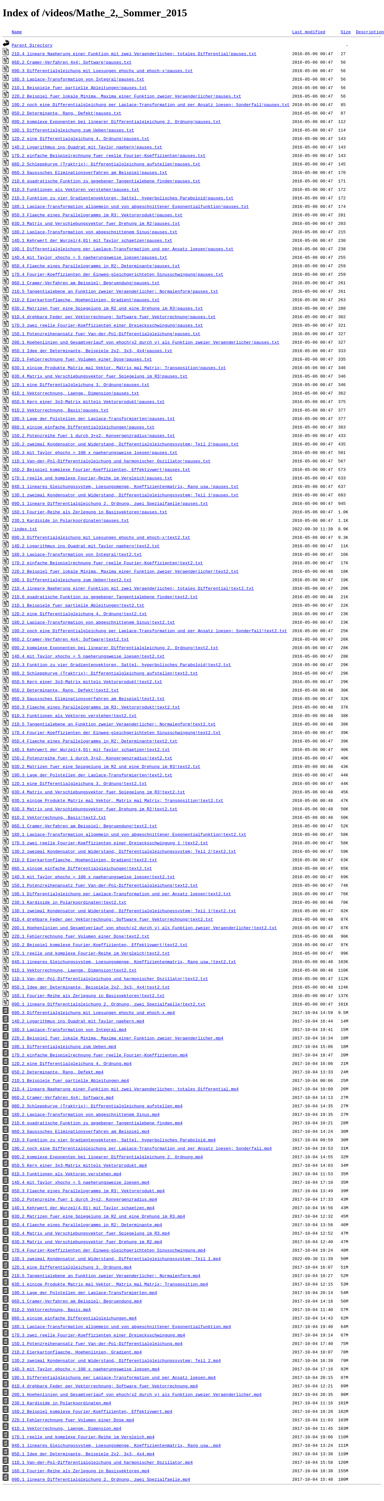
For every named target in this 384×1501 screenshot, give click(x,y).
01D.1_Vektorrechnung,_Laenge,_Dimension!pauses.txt (75, 393)
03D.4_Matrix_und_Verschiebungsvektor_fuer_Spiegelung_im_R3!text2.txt (98, 792)
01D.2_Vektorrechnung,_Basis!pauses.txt (60, 410)
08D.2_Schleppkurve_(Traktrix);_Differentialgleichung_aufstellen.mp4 (97, 1106)
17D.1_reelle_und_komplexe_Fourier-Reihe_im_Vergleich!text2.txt (91, 953)
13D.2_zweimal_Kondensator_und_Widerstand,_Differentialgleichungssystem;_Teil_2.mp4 (116, 1360)
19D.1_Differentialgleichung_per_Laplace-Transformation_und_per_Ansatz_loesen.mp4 (114, 1377)
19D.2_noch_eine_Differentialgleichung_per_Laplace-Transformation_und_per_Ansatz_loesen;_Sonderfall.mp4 (142, 1148)
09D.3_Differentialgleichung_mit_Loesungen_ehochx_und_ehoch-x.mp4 (93, 1012)
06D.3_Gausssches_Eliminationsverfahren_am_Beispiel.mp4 (80, 1131)
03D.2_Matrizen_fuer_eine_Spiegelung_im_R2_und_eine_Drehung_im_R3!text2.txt (106, 766)
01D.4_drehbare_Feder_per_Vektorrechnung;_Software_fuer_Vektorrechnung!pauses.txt (114, 317)
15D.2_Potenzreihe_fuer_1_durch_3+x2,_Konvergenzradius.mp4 (84, 1199)
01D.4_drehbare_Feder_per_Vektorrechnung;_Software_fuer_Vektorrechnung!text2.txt (112, 919)
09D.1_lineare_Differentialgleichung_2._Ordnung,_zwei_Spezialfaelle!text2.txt (109, 1004)
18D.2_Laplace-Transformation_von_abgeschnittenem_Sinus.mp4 (85, 1114)
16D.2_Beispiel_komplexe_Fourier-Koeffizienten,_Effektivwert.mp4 (92, 1411)
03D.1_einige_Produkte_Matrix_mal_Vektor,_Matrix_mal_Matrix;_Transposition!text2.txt (117, 800)
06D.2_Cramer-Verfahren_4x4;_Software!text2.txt (70, 639)
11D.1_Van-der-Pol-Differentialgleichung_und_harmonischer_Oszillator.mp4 (102, 1462)
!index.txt (24, 529)
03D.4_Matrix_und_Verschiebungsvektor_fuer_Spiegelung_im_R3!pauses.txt (100, 376)
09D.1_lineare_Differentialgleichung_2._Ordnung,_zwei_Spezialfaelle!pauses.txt (110, 503)
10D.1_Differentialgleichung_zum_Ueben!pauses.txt (73, 130)
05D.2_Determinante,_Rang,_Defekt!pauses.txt (66, 113)
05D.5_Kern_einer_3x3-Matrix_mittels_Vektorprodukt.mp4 (79, 1165)
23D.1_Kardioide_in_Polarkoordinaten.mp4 (61, 1403)
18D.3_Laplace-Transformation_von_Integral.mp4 (69, 1029)
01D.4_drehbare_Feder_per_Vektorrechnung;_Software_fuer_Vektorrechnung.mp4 (105, 1386)
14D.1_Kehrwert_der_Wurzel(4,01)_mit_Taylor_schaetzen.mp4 (83, 1208)
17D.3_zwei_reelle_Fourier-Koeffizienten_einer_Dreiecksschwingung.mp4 (98, 1335)
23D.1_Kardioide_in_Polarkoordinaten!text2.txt (69, 902)
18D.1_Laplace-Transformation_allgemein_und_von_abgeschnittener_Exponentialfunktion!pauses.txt (130, 206)
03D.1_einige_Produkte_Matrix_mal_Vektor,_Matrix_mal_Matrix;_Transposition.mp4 (110, 1284)
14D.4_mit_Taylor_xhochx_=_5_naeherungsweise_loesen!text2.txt (88, 656)
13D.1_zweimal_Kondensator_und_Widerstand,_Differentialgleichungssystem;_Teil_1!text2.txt (124, 911)
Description (370, 32)
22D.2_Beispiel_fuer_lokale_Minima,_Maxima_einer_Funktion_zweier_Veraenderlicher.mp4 (117, 1038)
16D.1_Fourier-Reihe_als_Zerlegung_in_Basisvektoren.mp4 (80, 1471)
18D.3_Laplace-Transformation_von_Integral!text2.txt (77, 554)
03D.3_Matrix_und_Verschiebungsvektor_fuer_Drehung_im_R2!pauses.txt (96, 223)
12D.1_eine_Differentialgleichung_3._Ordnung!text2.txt (79, 783)
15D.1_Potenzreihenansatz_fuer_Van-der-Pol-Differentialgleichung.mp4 (97, 1343)
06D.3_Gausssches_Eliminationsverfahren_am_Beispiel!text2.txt (88, 698)
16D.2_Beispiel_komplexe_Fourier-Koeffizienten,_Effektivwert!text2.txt (100, 944)
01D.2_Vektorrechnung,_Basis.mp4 (51, 1309)
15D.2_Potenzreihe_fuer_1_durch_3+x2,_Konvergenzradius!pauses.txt (93, 435)
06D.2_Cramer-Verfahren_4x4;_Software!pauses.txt (72, 62)
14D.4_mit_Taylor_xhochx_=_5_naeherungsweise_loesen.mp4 (80, 1182)
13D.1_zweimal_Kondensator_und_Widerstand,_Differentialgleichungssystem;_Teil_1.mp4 (116, 1258)
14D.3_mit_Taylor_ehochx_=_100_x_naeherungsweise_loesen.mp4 (85, 1369)
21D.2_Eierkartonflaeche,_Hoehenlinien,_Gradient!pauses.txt (85, 300)
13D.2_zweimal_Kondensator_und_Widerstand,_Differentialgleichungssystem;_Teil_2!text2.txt (124, 851)
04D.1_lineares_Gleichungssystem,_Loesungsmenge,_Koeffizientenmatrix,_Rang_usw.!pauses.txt (125, 486)
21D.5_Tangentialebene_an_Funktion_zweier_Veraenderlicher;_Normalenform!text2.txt (114, 724)
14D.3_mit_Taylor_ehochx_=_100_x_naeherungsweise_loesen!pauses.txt (94, 452)
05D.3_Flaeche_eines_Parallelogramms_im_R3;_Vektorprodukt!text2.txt (96, 707)
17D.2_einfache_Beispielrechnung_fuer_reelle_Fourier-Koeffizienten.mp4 (100, 1055)
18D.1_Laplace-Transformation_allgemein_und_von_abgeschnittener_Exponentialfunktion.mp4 (121, 1326)
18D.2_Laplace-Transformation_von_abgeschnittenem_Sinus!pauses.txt (94, 232)
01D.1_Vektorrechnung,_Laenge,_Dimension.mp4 (66, 1428)
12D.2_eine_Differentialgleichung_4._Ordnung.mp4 (72, 1063)
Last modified (308, 32)
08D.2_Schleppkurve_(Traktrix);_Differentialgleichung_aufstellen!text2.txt (105, 673)
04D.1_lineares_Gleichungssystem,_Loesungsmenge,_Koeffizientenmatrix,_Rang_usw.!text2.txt (124, 961)
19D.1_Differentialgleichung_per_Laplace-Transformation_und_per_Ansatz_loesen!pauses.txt (123, 249)
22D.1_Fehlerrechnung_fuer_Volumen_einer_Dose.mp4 (73, 1420)
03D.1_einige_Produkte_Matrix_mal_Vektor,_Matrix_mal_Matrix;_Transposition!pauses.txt (119, 367)
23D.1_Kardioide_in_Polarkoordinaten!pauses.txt (70, 520)
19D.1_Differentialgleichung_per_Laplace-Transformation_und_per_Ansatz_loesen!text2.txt (121, 894)
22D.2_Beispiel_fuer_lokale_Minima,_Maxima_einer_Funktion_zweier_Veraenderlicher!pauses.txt (126, 96)
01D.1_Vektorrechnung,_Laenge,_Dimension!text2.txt (74, 970)
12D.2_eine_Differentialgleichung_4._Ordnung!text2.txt (79, 614)
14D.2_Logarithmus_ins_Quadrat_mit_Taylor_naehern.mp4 (78, 1021)
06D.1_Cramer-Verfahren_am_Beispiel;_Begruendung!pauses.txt (85, 283)
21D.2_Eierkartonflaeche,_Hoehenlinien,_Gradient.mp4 (77, 1352)
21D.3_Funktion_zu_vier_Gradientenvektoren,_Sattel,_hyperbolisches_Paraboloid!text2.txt (121, 664)
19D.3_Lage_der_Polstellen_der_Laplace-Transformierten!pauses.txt (93, 418)
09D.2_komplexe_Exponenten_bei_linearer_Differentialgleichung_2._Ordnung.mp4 (107, 1157)
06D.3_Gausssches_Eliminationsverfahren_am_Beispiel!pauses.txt (89, 172)
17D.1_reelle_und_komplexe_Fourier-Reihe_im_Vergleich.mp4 (83, 1437)
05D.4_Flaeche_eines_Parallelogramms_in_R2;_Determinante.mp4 (87, 1224)
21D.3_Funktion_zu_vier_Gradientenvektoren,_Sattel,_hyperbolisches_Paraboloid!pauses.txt (123, 198)
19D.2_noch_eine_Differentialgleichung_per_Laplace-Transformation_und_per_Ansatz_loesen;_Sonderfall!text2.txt (149, 630)
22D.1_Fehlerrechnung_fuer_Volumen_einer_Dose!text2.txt (80, 936)
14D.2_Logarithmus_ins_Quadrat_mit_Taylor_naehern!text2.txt (85, 546)
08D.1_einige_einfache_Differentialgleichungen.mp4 (74, 1318)
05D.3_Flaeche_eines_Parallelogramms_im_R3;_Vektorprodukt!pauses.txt (97, 215)
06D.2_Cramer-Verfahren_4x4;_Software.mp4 (63, 1097)
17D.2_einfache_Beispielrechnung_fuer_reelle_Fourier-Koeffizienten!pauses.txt (109, 155)
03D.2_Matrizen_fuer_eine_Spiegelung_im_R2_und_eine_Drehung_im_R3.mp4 (98, 1216)
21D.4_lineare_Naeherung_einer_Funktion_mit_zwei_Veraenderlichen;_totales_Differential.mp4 (125, 1089)
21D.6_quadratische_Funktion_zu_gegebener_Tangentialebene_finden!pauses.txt (106, 181)
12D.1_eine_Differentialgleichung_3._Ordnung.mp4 (72, 1267)
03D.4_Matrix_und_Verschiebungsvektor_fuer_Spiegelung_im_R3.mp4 (91, 1233)
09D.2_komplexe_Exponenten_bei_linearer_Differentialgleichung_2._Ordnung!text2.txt (115, 647)
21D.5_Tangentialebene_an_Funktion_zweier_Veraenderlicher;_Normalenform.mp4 (106, 1275)
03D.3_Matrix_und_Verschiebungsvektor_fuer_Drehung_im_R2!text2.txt (94, 809)
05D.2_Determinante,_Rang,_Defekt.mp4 (58, 1072)
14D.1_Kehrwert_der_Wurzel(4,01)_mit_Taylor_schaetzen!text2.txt (91, 749)
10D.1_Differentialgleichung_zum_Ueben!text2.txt (72, 580)
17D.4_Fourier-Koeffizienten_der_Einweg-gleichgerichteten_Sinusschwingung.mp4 (109, 1250)
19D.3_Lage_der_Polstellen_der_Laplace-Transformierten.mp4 (84, 1292)
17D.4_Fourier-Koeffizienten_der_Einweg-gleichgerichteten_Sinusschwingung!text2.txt (116, 732)
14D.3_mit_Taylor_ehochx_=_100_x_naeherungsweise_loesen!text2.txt (93, 877)
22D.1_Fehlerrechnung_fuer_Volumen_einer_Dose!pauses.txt (82, 359)
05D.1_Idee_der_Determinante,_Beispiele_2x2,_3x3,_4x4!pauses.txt (92, 350)
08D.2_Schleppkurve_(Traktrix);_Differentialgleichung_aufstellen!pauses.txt (106, 164)
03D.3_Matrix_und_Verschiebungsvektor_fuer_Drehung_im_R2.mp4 (87, 1241)
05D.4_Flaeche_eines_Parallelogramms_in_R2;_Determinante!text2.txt (94, 741)
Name (17, 32)
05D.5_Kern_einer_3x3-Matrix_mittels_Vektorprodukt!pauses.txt (88, 401)
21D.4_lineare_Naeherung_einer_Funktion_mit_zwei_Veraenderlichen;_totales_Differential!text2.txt (133, 588)
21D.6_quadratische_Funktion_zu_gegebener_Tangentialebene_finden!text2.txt (105, 597)
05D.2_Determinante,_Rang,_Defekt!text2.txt (65, 690)
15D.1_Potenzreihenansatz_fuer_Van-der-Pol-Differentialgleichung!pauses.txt (106, 333)
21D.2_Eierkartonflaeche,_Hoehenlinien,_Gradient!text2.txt (84, 860)
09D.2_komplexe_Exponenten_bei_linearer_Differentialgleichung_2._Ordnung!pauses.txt (116, 121)
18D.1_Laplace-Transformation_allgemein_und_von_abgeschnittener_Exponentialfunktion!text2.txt (129, 834)
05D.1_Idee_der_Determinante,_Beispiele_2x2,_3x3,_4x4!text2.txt (91, 987)
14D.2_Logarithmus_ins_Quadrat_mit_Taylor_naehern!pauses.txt (87, 147)
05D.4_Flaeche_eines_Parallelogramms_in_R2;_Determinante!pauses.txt (96, 266)
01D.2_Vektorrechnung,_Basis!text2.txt (59, 817)
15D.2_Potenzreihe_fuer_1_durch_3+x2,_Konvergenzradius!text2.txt (92, 758)
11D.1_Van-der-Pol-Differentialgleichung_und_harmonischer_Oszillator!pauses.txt (111, 461)
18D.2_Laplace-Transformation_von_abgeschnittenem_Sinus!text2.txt (93, 622)
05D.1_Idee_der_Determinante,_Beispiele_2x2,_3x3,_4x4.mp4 (83, 1454)
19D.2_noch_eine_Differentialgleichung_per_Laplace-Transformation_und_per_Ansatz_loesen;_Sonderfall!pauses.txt (151, 104)
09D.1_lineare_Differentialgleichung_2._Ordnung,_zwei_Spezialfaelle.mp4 (101, 1479)
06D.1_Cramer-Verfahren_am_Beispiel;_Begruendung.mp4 (77, 1301)
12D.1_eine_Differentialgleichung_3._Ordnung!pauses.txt (80, 384)
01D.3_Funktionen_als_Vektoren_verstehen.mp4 (66, 1174)
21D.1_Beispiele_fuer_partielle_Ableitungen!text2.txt (78, 605)
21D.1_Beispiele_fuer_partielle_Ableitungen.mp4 (70, 1080)
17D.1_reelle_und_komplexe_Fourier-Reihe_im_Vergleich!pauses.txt (92, 478)
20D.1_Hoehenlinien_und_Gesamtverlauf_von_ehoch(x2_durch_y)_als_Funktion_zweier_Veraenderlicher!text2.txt (144, 927)
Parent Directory (32, 45)
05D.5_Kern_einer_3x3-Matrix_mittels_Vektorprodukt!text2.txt (87, 681)
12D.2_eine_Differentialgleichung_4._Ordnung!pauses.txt (80, 138)
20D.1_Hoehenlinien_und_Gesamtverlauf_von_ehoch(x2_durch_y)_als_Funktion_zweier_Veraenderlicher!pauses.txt (145, 342)
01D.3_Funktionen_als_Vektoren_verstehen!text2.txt (74, 715)
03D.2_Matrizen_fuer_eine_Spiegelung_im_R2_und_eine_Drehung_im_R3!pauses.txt (107, 308)
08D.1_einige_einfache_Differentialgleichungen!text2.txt (82, 868)
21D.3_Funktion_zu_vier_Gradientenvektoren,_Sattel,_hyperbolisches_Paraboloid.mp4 (114, 1140)
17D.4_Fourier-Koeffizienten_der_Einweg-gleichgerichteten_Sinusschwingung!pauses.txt (117, 274)
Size (346, 32)
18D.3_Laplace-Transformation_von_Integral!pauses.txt (78, 79)
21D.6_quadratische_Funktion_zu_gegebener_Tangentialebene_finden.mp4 (97, 1123)
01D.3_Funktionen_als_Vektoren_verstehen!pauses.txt (75, 189)
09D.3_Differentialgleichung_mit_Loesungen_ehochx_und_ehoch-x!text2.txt (101, 537)
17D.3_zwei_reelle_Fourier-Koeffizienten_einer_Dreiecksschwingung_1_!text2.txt (110, 843)
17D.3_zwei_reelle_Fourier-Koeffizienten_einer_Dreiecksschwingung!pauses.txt (107, 325)
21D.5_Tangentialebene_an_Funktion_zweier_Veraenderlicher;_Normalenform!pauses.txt (115, 291)
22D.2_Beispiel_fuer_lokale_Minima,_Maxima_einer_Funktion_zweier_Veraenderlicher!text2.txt (125, 571)
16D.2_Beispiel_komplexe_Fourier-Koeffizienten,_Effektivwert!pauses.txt (101, 469)
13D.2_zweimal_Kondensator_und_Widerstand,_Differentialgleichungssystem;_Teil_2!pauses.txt (125, 444)
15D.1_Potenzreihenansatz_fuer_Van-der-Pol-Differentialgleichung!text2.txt (105, 885)
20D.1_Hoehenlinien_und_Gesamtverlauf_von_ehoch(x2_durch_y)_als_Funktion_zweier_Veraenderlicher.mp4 (136, 1394)
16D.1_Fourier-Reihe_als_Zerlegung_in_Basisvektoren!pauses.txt (89, 512)
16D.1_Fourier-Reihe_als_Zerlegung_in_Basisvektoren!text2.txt (88, 995)
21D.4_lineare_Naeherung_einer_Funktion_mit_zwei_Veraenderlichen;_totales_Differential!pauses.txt (134, 53)
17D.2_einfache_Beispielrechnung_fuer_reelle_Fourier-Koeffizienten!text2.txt (107, 563)
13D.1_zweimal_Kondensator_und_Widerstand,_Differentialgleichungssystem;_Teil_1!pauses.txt (125, 495)
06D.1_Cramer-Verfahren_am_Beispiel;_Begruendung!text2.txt (84, 826)
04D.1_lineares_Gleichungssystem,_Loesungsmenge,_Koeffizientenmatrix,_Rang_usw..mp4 (116, 1445)
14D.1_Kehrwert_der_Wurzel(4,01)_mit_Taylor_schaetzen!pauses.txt (92, 240)
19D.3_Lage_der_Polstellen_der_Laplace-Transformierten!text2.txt (92, 775)
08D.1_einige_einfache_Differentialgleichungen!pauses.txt (83, 427)
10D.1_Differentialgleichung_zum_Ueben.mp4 (64, 1046)
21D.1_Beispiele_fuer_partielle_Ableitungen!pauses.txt (79, 87)
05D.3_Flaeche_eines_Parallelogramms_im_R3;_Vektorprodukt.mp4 (88, 1191)
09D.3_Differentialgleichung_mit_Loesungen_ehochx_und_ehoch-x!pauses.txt (102, 70)
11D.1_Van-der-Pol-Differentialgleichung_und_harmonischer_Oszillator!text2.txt (110, 978)
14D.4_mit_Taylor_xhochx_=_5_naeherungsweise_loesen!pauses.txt (89, 257)
